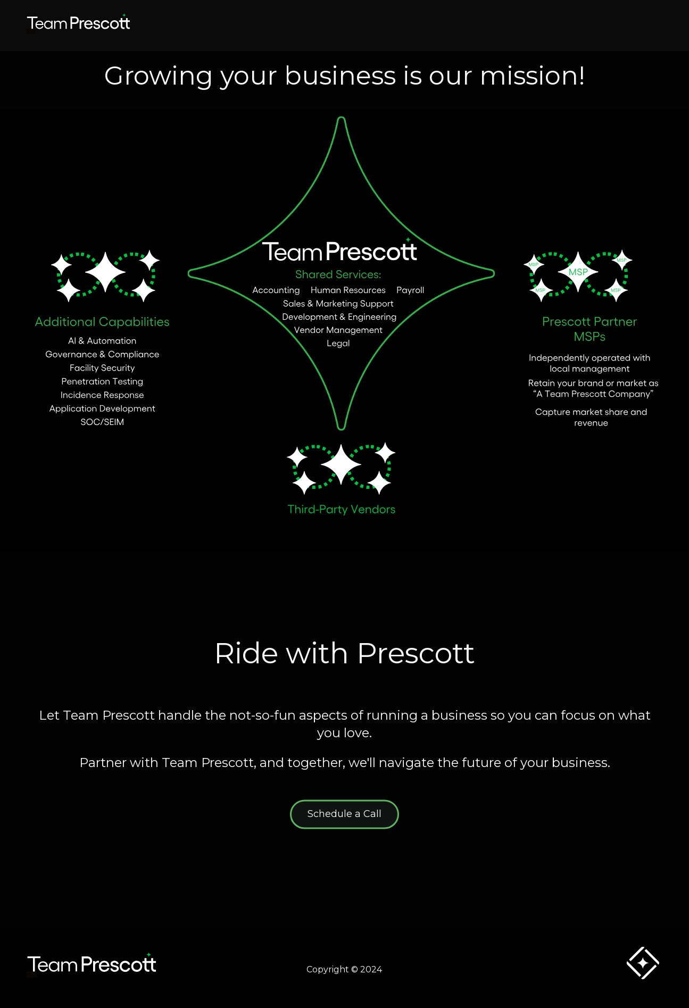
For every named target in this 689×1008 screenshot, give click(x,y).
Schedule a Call (344, 814)
